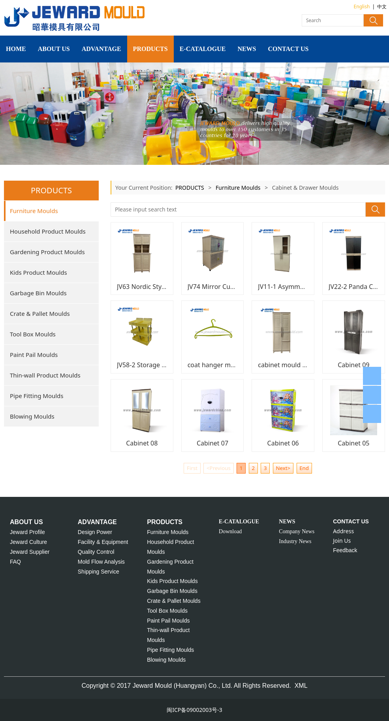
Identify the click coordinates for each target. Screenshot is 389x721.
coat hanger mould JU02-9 (226, 364)
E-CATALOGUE (203, 48)
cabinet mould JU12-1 (289, 364)
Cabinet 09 (353, 364)
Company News (296, 531)
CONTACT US (288, 48)
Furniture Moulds (34, 211)
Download (230, 531)
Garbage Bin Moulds (38, 293)
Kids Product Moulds (38, 272)
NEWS (246, 48)
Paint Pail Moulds (34, 355)
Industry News (295, 541)
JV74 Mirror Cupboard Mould (230, 286)
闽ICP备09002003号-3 (194, 709)
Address (343, 531)
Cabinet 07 (212, 443)
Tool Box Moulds (33, 334)
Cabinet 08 (142, 443)
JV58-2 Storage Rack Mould (156, 364)
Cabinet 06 (283, 443)
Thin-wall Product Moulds (45, 375)
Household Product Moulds (48, 231)
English (362, 6)
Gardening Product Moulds (47, 252)
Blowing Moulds (32, 416)
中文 (382, 6)
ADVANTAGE (101, 48)
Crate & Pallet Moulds (40, 313)
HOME (16, 48)
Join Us (342, 540)
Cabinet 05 (353, 443)
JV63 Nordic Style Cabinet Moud (163, 286)
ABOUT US (54, 48)
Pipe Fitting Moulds (37, 396)
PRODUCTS (150, 48)
